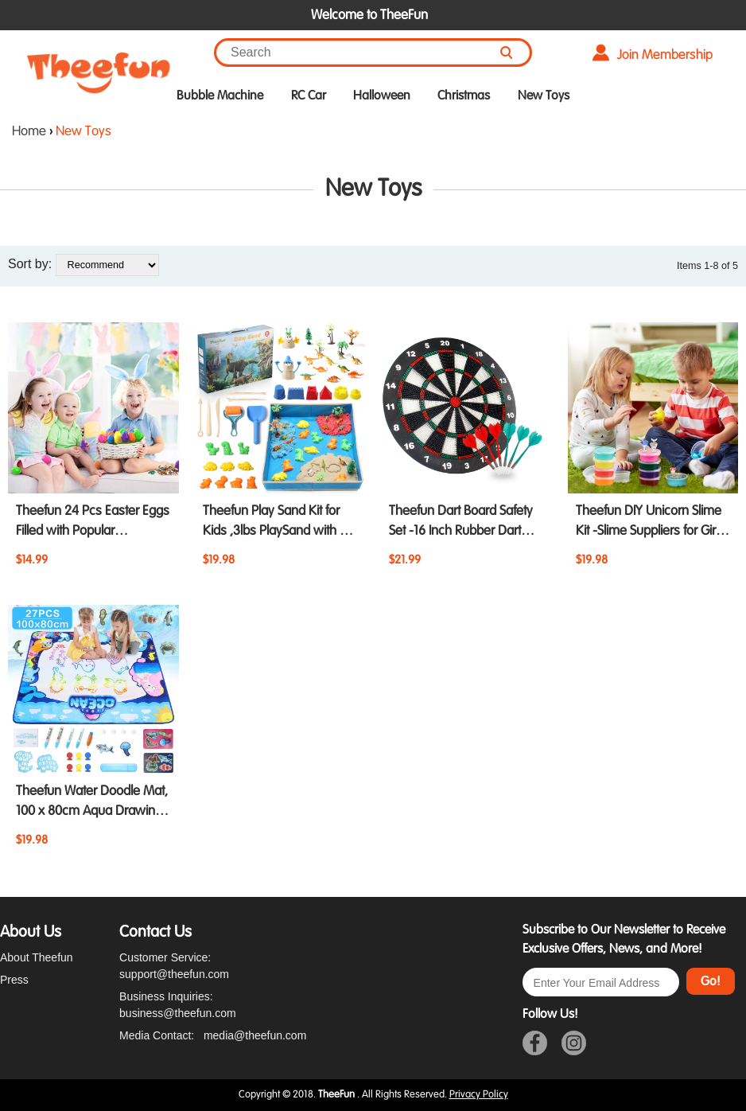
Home (29, 131)
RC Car (308, 95)
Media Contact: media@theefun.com (212, 1035)
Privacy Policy (478, 1094)
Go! (711, 981)
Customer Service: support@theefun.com (174, 965)
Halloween (381, 95)
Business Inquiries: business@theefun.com (177, 1004)
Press (14, 979)
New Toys (543, 95)
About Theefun (36, 957)
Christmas (463, 95)
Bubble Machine (220, 95)
